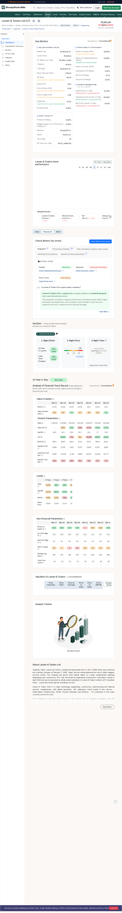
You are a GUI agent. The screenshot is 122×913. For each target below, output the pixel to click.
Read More (107, 707)
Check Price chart (47, 281)
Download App (39, 2)
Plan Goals (73, 14)
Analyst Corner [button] (85, 14)
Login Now (113, 908)
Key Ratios (107, 162)
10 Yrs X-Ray (8, 54)
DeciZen (6, 50)
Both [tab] (58, 232)
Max (109, 167)
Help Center (101, 2)
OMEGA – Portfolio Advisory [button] (104, 14)
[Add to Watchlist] (34, 21)
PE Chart (98, 162)
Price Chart (79, 356)
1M (83, 167)
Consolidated (105, 41)
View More (104, 312)
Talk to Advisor (84, 7)
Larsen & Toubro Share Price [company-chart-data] (33, 29)
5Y (101, 167)
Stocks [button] (48, 14)
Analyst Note (8, 61)
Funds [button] (55, 14)
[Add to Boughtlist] (39, 21)
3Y (98, 167)
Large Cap (16, 29)
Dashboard (38, 14)
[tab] (43, 249)
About (17, 14)
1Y (94, 167)
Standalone (92, 41)
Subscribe (110, 2)
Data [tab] (37, 232)
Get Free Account (111, 8)
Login (97, 8)
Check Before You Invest (12, 46)
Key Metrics (8, 43)
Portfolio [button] (63, 14)
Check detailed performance (51, 271)
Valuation (7, 58)
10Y (105, 167)
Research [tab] (48, 232)
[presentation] (110, 216)
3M (87, 167)
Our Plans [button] (27, 14)
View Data (6, 39)
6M (91, 167)
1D (79, 167)
